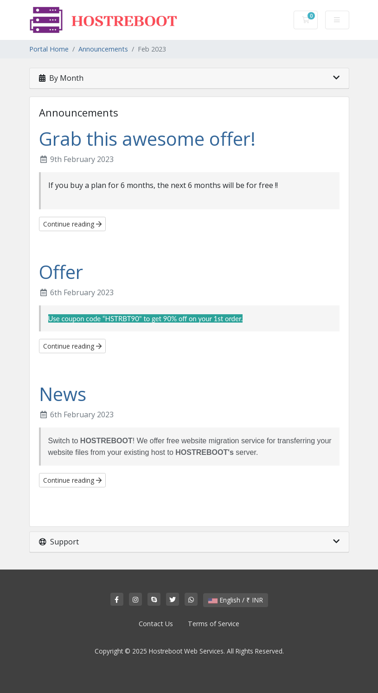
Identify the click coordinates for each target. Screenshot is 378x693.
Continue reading (72, 224)
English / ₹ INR (235, 600)
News (62, 394)
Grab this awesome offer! (147, 138)
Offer (61, 272)
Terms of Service (213, 623)
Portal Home (49, 49)
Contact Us (156, 623)
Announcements (103, 49)
